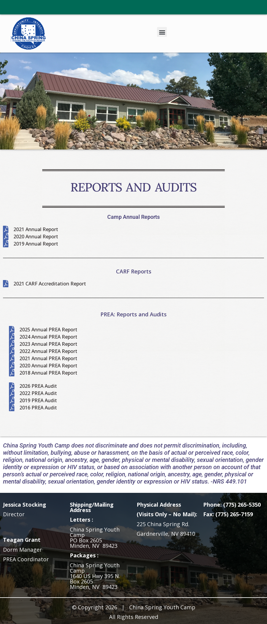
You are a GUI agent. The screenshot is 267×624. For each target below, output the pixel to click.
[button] (162, 32)
